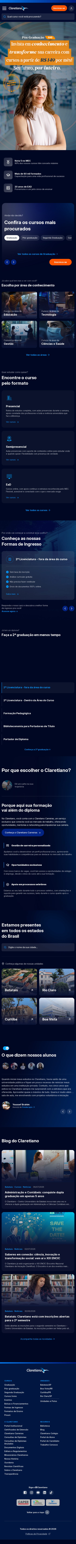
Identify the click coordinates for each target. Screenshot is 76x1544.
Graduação (12, 238)
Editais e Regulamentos (15, 1451)
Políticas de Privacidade (38, 1534)
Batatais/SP (45, 1385)
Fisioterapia (28, 1107)
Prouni (7, 1415)
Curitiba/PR (45, 1392)
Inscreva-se (59, 8)
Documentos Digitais (14, 1447)
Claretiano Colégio (49, 1433)
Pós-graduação (30, 238)
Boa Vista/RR (46, 1388)
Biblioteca (45, 1426)
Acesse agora (10, 611)
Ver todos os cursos (38, 510)
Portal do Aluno (47, 1437)
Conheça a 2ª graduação (37, 749)
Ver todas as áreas (38, 355)
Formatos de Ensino (13, 1411)
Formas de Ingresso (13, 1407)
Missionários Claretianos (16, 1455)
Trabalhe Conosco (49, 1445)
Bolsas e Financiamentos (16, 1404)
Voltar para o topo (38, 1512)
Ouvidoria (9, 1462)
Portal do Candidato (49, 1441)
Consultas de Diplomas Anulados (15, 1442)
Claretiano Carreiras (14, 1433)
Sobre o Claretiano (13, 1470)
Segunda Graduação (53, 238)
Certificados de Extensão (16, 1429)
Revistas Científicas (13, 1466)
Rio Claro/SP (46, 1396)
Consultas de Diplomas (15, 1437)
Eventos (8, 1400)
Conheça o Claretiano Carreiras (23, 832)
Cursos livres (10, 1396)
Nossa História (11, 1459)
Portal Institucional (13, 1426)
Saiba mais (12, 594)
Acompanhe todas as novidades (37, 1339)
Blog (42, 1429)
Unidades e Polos (48, 1401)
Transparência (11, 1474)
